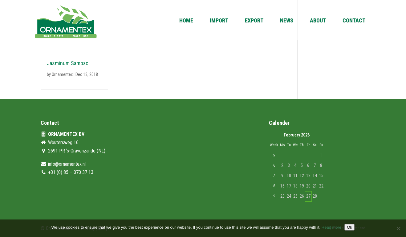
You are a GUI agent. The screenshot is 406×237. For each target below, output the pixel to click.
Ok (349, 227)
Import (219, 21)
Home (186, 21)
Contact (354, 21)
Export (254, 21)
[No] (398, 228)
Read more (331, 227)
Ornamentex (62, 74)
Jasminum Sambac (67, 63)
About (318, 21)
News (286, 21)
